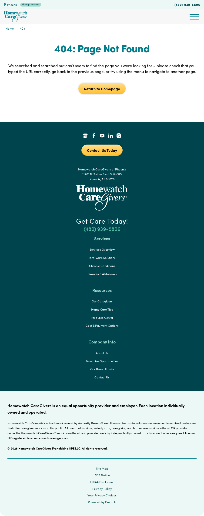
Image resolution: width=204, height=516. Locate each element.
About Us (102, 353)
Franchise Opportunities (102, 361)
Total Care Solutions (102, 258)
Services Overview (102, 249)
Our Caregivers (102, 301)
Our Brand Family (102, 369)
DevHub (110, 502)
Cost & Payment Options (102, 325)
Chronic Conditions (102, 266)
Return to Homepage (102, 88)
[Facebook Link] (93, 136)
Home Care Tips (102, 309)
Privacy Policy (102, 489)
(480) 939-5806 (187, 4)
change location (30, 4)
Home (10, 28)
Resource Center (102, 317)
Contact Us (102, 377)
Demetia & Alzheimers (102, 274)
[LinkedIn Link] (110, 136)
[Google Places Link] (85, 136)
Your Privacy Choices (102, 495)
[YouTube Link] (102, 136)
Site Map (102, 468)
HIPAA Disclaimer (102, 482)
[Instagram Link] (119, 136)
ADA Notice (102, 475)
